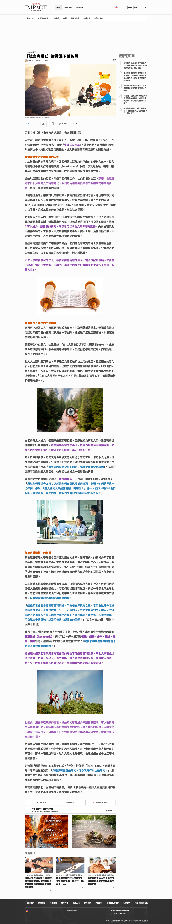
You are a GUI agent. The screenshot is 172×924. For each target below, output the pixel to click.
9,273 (63, 123)
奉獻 (136, 7)
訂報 (130, 7)
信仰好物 (68, 7)
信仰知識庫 (98, 18)
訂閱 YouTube (100, 802)
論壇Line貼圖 (72, 910)
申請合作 (76, 903)
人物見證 (55, 18)
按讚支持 (70, 802)
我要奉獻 (110, 810)
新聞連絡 (41, 903)
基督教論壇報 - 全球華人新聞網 (36, 7)
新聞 (58, 7)
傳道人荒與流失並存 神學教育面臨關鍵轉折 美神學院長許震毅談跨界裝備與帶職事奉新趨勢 (38, 882)
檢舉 (114, 60)
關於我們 (30, 903)
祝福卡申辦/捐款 (141, 903)
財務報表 (126, 903)
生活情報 (86, 18)
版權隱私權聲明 (113, 903)
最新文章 (30, 18)
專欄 (65, 18)
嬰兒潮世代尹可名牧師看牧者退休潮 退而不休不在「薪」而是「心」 (70, 881)
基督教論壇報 (43, 18)
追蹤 (46, 60)
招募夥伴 (98, 903)
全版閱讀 (79, 7)
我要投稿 (53, 903)
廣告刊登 (64, 903)
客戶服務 (87, 903)
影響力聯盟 (75, 18)
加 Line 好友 (39, 802)
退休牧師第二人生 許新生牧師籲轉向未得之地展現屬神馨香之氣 (101, 881)
